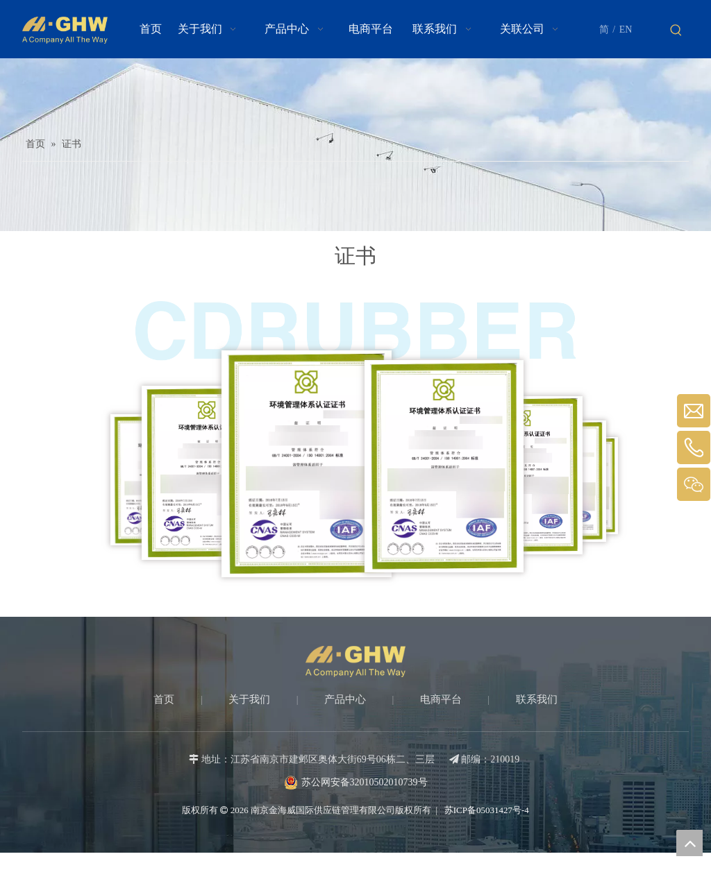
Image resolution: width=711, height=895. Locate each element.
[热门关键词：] (676, 30)
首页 (163, 699)
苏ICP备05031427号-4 (485, 810)
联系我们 (537, 699)
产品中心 (345, 699)
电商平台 (441, 699)
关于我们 (249, 699)
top (689, 843)
